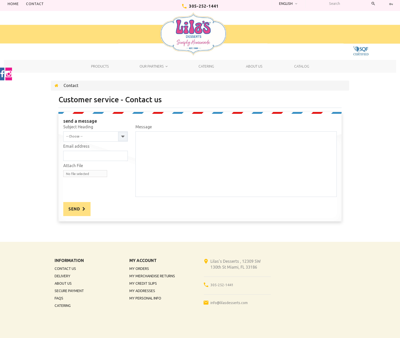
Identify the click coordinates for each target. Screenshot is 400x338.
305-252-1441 (204, 6)
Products (100, 66)
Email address (76, 146)
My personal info (145, 298)
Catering (206, 66)
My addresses (142, 291)
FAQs (59, 298)
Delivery (62, 276)
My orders (139, 269)
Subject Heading (78, 126)
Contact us (65, 269)
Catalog (301, 66)
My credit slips (143, 283)
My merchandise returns (152, 276)
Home (13, 4)
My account (143, 260)
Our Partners (152, 66)
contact (35, 4)
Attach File (73, 165)
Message (143, 126)
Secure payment (69, 291)
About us (254, 66)
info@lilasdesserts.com (229, 303)
